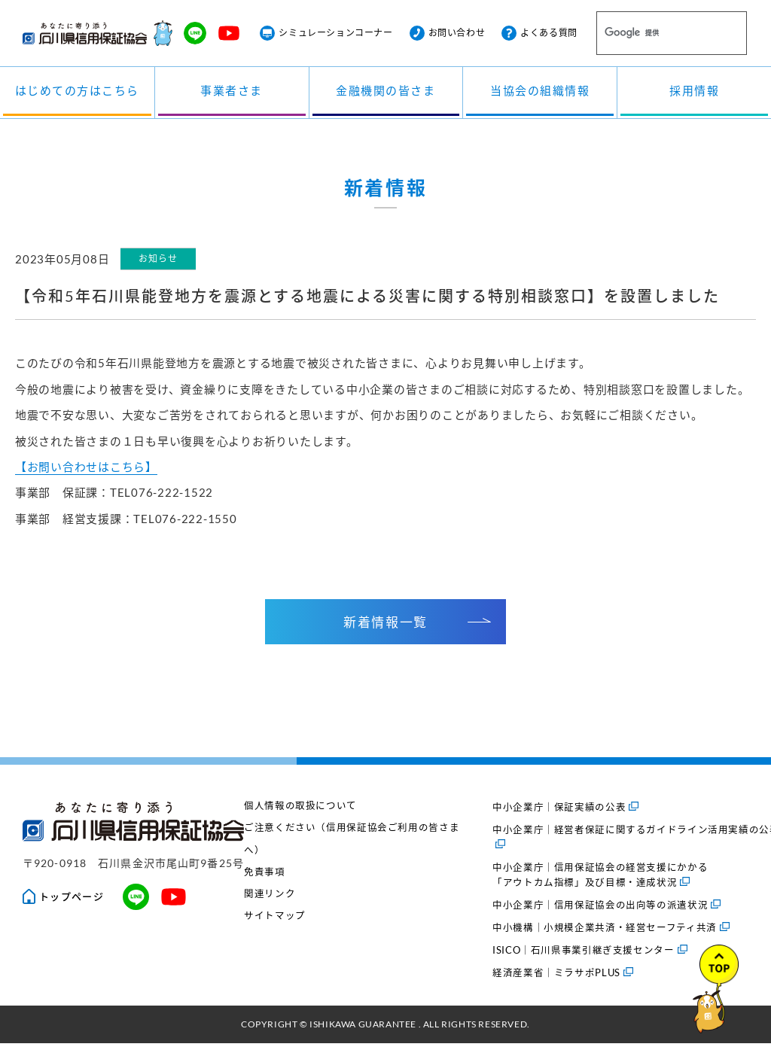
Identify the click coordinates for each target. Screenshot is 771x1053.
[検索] (653, 34)
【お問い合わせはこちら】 (86, 475)
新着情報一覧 (417, 631)
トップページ (63, 906)
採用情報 (694, 92)
